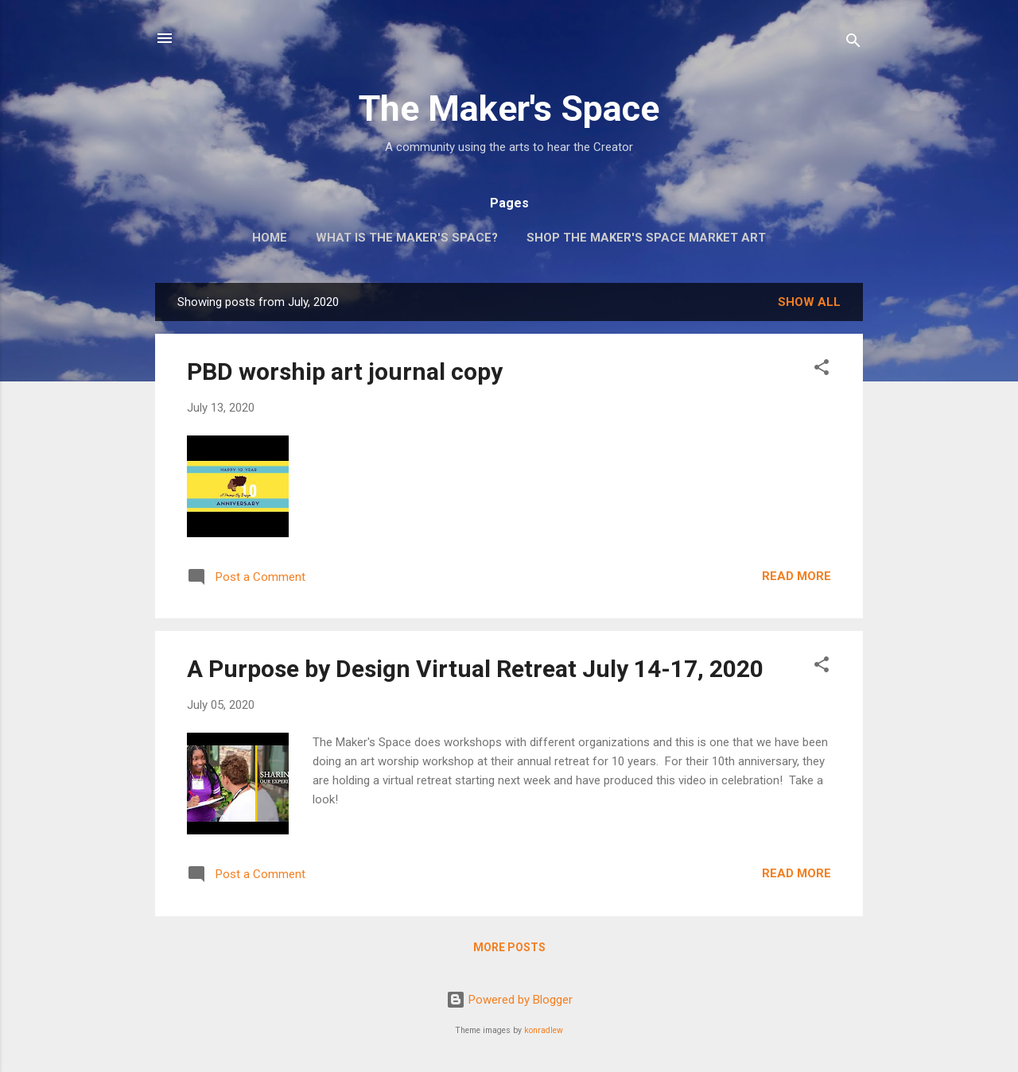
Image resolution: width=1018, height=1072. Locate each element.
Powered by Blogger (509, 1000)
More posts (509, 947)
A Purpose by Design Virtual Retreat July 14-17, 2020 (475, 669)
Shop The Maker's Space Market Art (646, 237)
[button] (821, 370)
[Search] (853, 43)
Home (269, 237)
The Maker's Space (509, 108)
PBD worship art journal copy (345, 371)
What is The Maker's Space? (407, 237)
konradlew (543, 1030)
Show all (809, 302)
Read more (796, 576)
